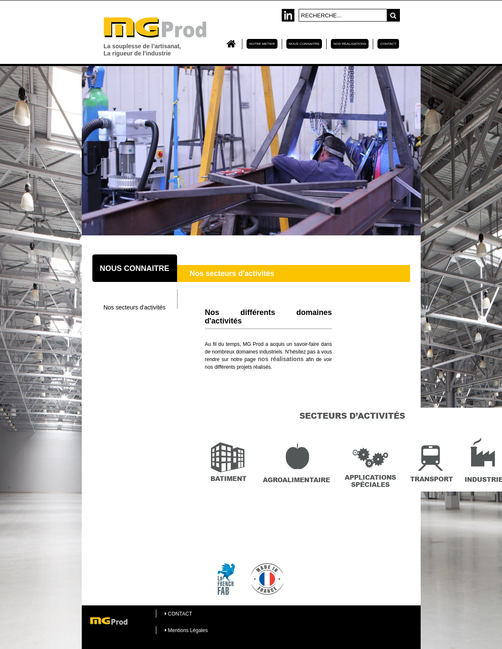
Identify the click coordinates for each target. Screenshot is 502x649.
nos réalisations (281, 359)
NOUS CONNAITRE (304, 44)
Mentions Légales (186, 630)
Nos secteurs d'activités (134, 307)
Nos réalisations (349, 44)
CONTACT (388, 44)
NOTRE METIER (262, 44)
